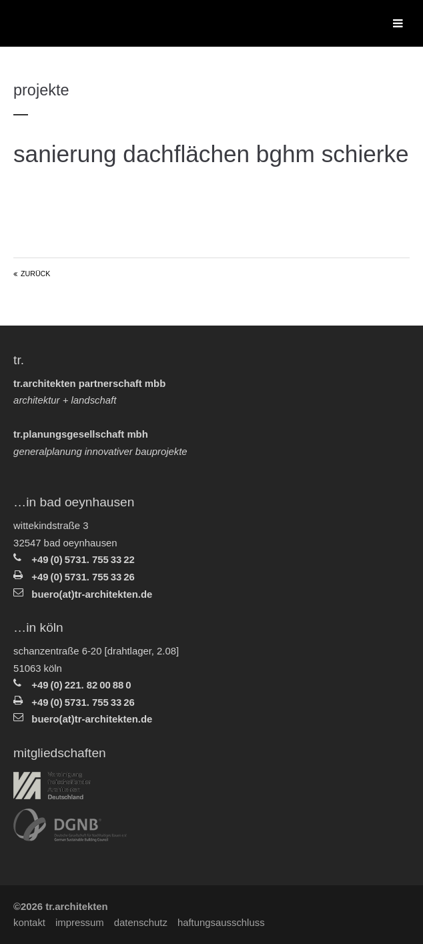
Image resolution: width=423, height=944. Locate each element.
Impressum (79, 922)
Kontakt (29, 922)
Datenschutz (140, 922)
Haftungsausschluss (221, 922)
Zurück (35, 274)
